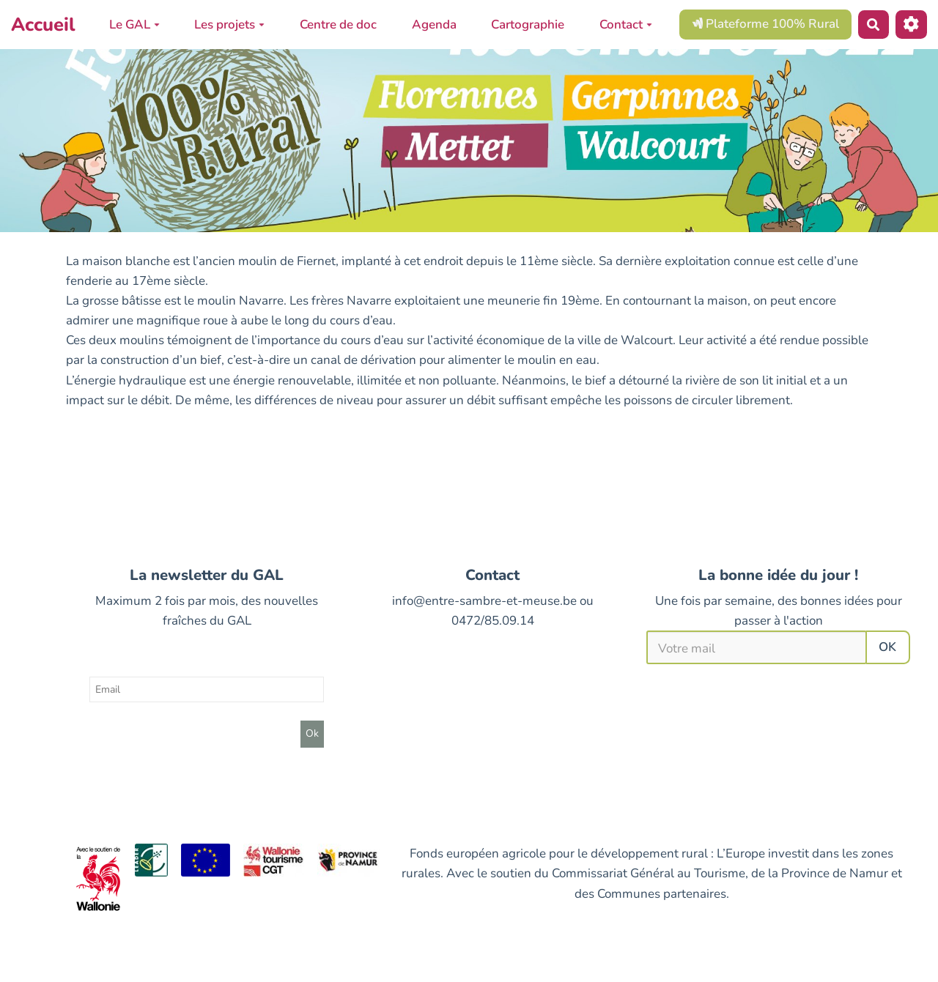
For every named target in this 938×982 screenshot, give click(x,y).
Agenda (434, 24)
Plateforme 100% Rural (765, 23)
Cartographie (527, 24)
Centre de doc (338, 24)
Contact (625, 24)
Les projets (229, 24)
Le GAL (134, 24)
